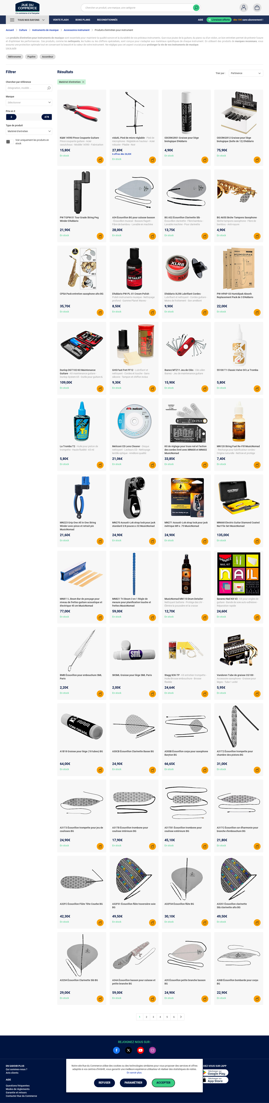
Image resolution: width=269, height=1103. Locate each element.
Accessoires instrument (77, 30)
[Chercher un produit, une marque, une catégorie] (138, 8)
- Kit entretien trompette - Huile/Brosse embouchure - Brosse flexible (186, 678)
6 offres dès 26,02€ (121, 154)
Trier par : (220, 73)
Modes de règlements (18, 1089)
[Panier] (257, 7)
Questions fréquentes (18, 1085)
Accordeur (47, 56)
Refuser (104, 1082)
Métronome (14, 56)
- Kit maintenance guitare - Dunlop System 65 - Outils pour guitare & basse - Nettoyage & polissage (81, 377)
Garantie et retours (16, 1092)
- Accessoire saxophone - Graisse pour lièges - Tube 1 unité (236, 678)
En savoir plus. (134, 1072)
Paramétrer (133, 1082)
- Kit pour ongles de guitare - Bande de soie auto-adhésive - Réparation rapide (237, 602)
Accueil (10, 30)
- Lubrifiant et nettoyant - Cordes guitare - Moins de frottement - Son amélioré (186, 297)
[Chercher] (196, 7)
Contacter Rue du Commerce (21, 1096)
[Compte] (244, 7)
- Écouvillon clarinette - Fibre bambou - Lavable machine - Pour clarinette (184, 221)
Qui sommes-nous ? (16, 1069)
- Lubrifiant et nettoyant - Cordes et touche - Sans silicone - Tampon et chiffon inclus (130, 373)
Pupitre (31, 56)
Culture (23, 30)
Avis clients (12, 1072)
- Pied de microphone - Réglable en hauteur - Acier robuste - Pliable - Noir (133, 141)
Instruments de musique (45, 30)
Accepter (164, 1082)
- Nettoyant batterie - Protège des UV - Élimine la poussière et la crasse (184, 602)
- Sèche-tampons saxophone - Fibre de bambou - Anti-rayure (237, 221)
